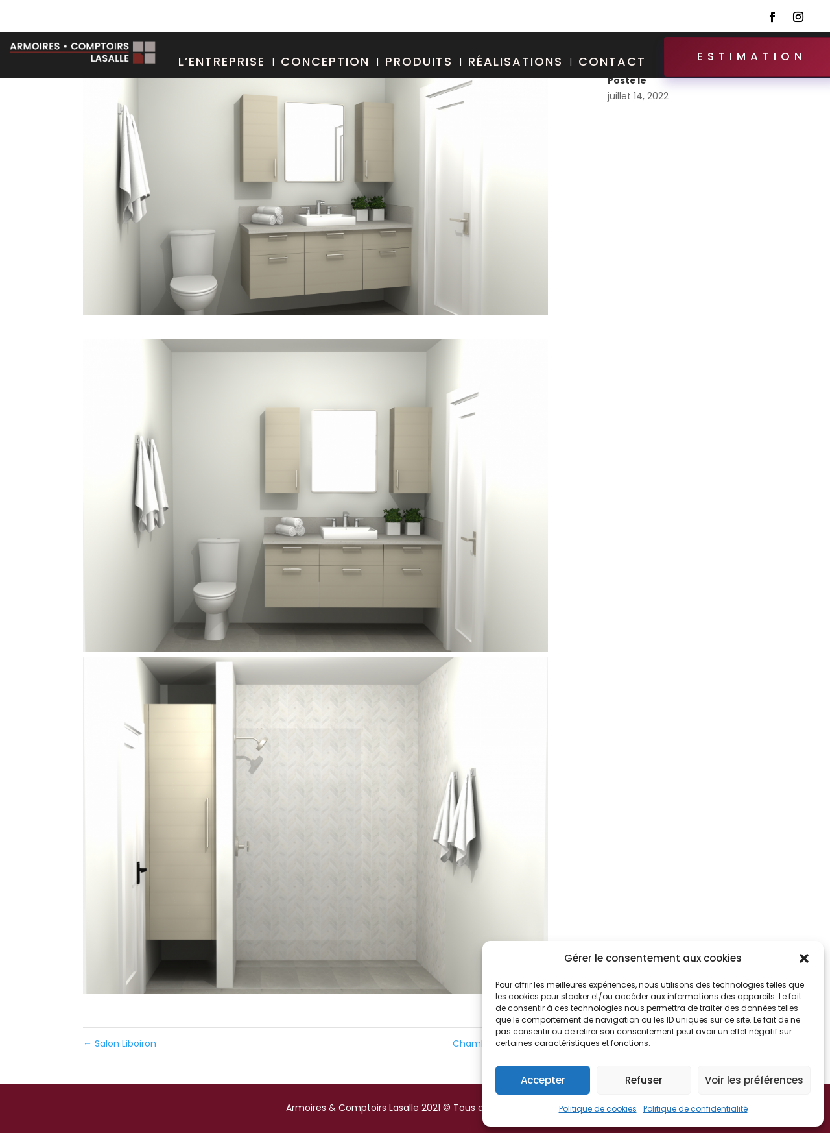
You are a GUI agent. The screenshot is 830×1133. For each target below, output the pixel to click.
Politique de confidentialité (695, 1108)
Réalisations (515, 63)
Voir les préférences (754, 1080)
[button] (804, 958)
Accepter (543, 1080)
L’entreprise (221, 63)
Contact (612, 63)
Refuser (644, 1080)
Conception (325, 63)
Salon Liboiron (119, 1043)
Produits (419, 63)
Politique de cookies (598, 1108)
